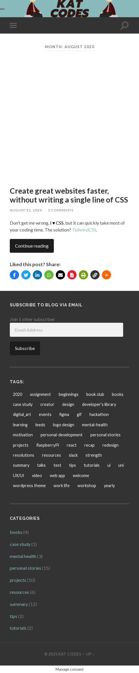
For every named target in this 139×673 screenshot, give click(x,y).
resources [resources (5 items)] (51, 455)
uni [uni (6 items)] (121, 465)
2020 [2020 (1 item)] (17, 394)
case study (20, 544)
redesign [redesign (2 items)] (110, 445)
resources (19, 592)
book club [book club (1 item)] (95, 394)
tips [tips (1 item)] (72, 465)
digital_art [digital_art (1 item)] (22, 414)
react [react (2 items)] (72, 445)
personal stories (25, 568)
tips (13, 616)
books (16, 532)
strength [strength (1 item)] (93, 455)
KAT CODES (69, 654)
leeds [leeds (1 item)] (40, 424)
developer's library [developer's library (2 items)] (99, 404)
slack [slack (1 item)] (73, 455)
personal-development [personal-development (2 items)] (62, 434)
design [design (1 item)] (68, 404)
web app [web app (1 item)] (57, 475)
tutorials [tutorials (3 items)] (92, 465)
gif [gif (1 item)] (79, 414)
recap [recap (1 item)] (89, 445)
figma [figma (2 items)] (64, 414)
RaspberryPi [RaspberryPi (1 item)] (47, 445)
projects (18, 580)
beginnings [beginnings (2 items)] (69, 394)
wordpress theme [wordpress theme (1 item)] (29, 485)
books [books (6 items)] (117, 394)
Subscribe (25, 348)
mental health (23, 556)
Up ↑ (90, 654)
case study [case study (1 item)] (23, 404)
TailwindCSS (84, 229)
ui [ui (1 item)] (109, 465)
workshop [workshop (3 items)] (86, 485)
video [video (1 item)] (37, 475)
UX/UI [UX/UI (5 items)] (18, 475)
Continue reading (32, 245)
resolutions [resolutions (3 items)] (23, 455)
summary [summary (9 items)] (21, 465)
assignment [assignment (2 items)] (40, 394)
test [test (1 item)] (57, 465)
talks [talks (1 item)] (41, 465)
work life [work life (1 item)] (62, 485)
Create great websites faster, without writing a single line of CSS (69, 195)
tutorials (18, 628)
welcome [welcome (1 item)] (81, 475)
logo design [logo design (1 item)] (63, 424)
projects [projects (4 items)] (20, 445)
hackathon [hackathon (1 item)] (99, 414)
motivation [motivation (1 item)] (23, 434)
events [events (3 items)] (45, 414)
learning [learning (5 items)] (20, 424)
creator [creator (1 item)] (47, 404)
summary (19, 604)
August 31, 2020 (26, 210)
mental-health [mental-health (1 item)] (95, 424)
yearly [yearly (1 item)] (109, 485)
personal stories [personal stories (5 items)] (105, 434)
